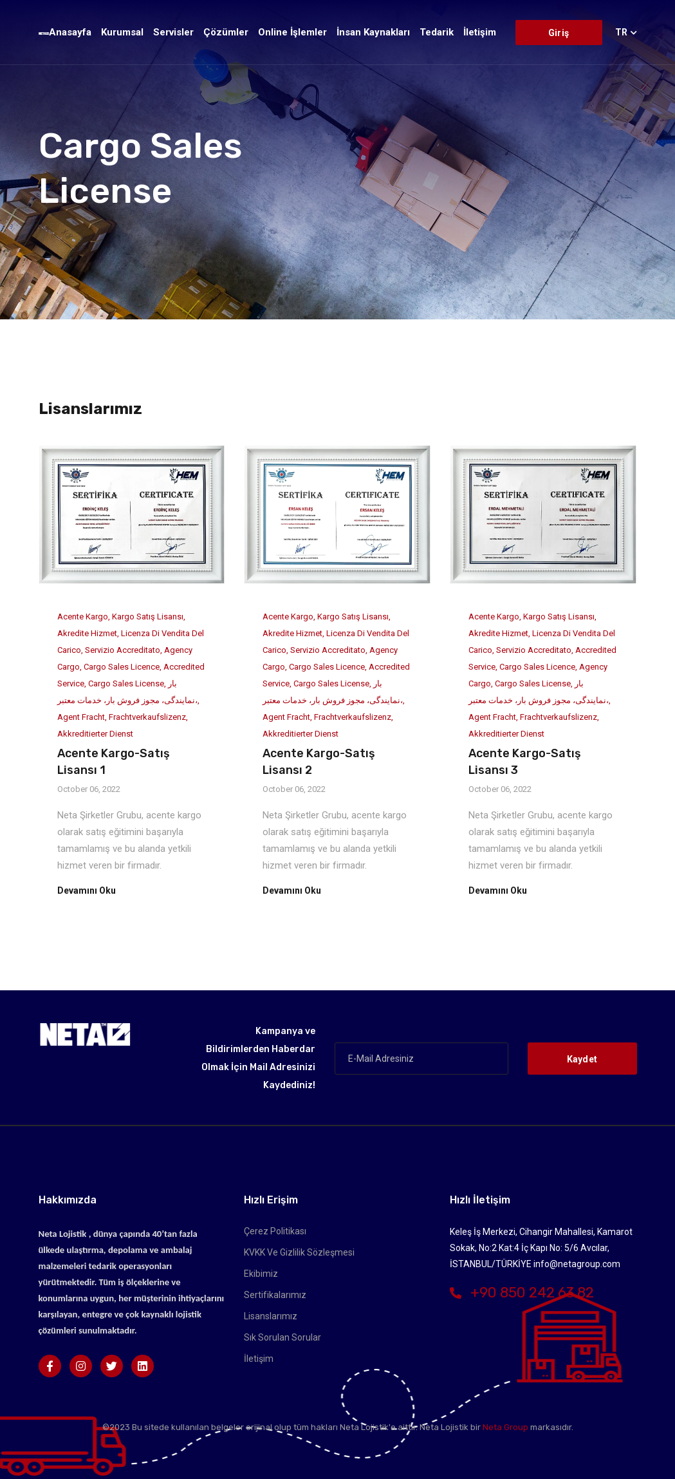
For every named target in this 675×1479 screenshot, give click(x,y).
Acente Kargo (82, 616)
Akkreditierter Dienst (95, 734)
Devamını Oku (86, 890)
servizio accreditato (122, 650)
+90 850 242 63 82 (522, 1292)
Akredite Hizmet (87, 633)
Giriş (558, 33)
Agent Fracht (81, 717)
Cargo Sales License (126, 683)
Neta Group (505, 1427)
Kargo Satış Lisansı (147, 616)
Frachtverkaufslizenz (147, 717)
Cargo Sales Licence (122, 667)
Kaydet (582, 1059)
